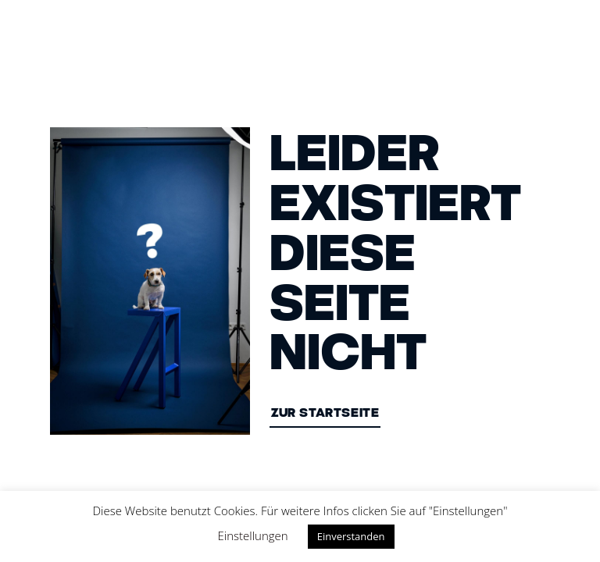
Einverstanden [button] (351, 536)
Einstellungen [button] (253, 535)
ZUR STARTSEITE (325, 414)
